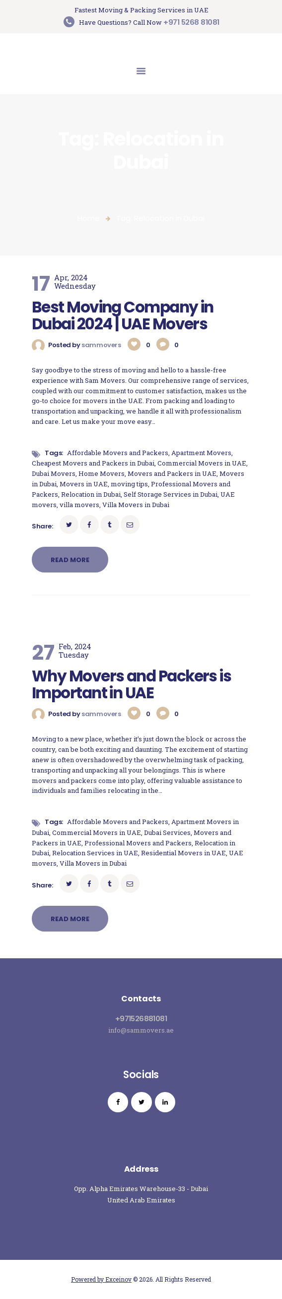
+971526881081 (141, 1018)
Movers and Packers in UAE (172, 473)
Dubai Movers (53, 473)
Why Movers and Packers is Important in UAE (131, 685)
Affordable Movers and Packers (117, 452)
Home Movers (101, 473)
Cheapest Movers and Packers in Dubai (93, 463)
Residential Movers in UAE (183, 852)
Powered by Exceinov (101, 1279)
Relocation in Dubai (91, 494)
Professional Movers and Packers (138, 842)
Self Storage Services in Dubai (170, 494)
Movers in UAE (84, 483)
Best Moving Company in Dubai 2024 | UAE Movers (122, 316)
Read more (70, 560)
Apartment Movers (201, 452)
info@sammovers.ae (141, 1030)
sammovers (101, 345)
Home (88, 218)
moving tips (129, 483)
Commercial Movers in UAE (201, 463)
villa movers (79, 504)
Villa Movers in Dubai (135, 504)
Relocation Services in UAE (95, 852)
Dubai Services (167, 832)
